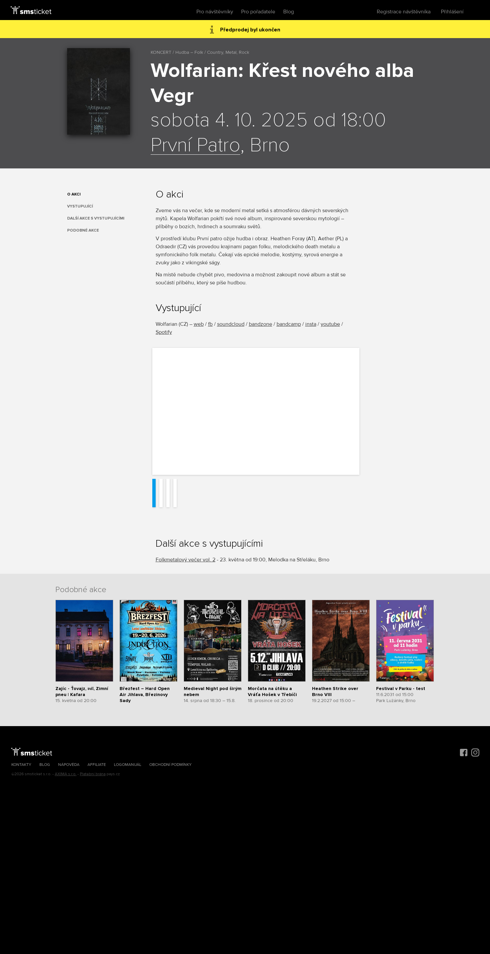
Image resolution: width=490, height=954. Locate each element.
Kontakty (21, 764)
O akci (73, 194)
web (199, 324)
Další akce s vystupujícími (95, 218)
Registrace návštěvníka (404, 11)
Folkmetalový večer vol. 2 (185, 559)
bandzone (260, 324)
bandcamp (289, 324)
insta (310, 324)
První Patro (195, 146)
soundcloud (230, 324)
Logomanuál (127, 764)
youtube (330, 324)
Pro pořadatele (258, 11)
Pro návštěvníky (214, 11)
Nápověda (68, 764)
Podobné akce (83, 230)
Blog (288, 11)
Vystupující (80, 206)
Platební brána (93, 774)
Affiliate (97, 764)
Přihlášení (452, 11)
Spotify (164, 332)
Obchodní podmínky (170, 764)
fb (210, 324)
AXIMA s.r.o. (65, 774)
